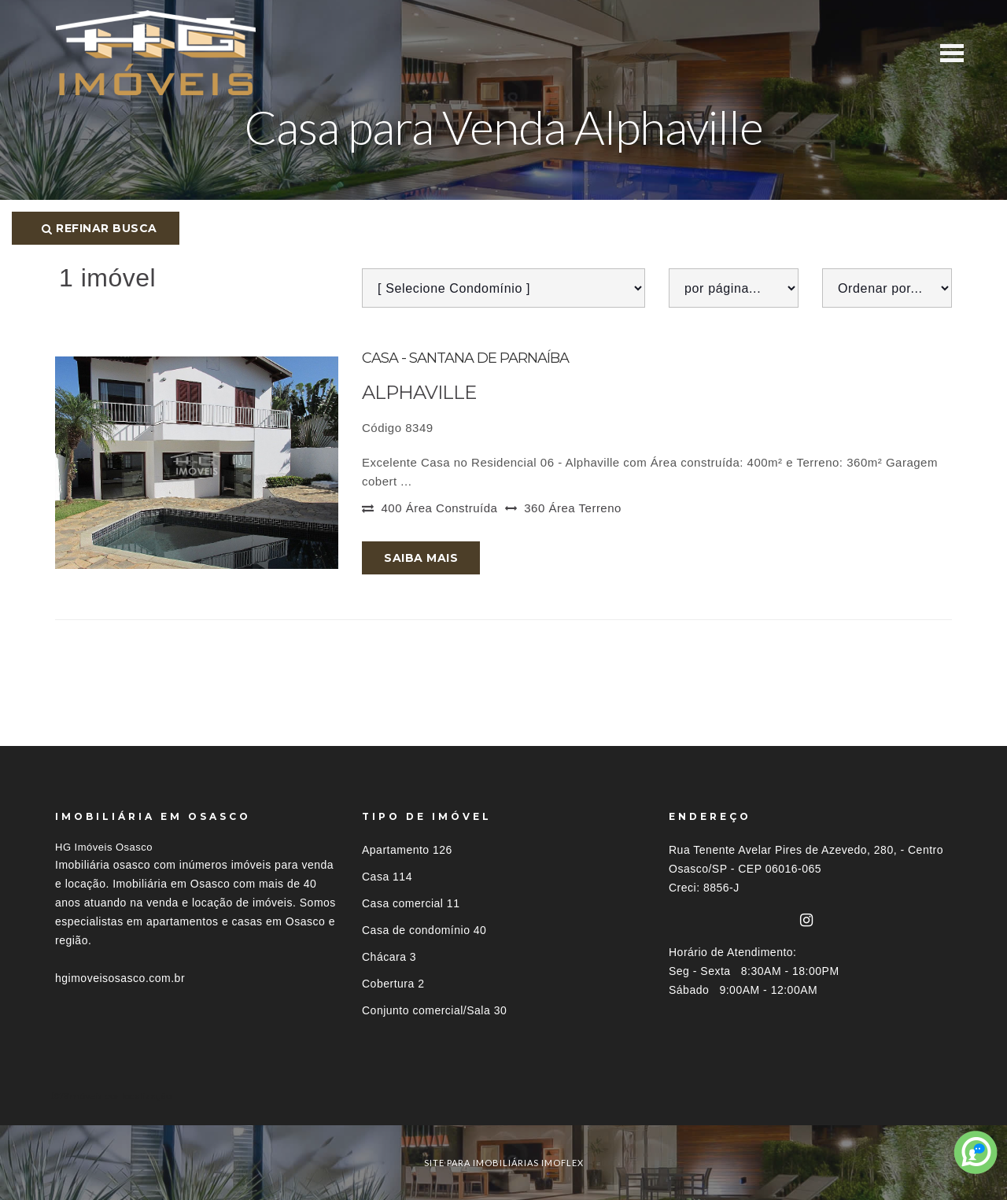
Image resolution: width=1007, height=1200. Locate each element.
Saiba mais (421, 558)
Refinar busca (99, 228)
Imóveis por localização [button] (119, 1096)
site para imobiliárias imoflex (504, 1163)
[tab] (503, 1096)
